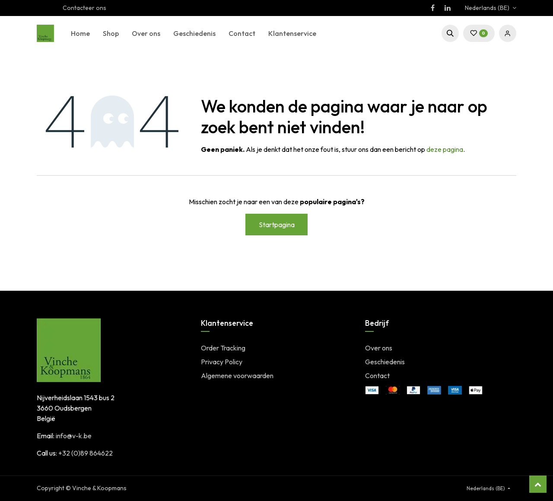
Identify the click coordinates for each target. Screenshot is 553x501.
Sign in (507, 33)
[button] (450, 33)
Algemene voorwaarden (237, 375)
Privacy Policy (221, 361)
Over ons (378, 348)
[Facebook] (432, 8)
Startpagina (277, 224)
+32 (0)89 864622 (85, 453)
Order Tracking (223, 348)
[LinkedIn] (447, 8)
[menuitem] (80, 33)
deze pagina (444, 149)
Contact (377, 375)
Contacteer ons (84, 8)
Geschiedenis (385, 361)
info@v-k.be (74, 435)
